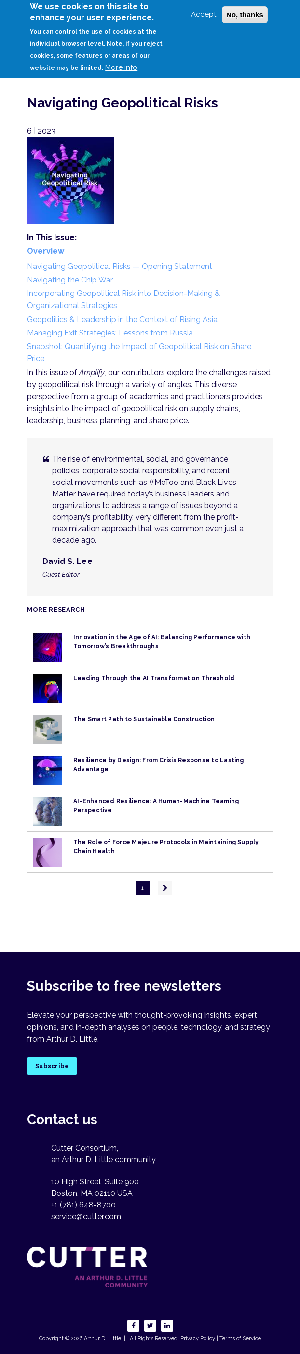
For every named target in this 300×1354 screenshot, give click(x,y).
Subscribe (52, 1066)
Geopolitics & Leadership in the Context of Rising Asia (122, 319)
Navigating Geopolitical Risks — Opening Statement (119, 266)
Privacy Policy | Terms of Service (220, 1338)
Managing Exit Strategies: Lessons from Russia (110, 332)
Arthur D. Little (101, 1338)
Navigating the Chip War (70, 279)
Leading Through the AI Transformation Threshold (153, 678)
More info (121, 60)
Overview (45, 250)
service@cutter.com (86, 1216)
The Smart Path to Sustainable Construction (144, 719)
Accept (203, 7)
